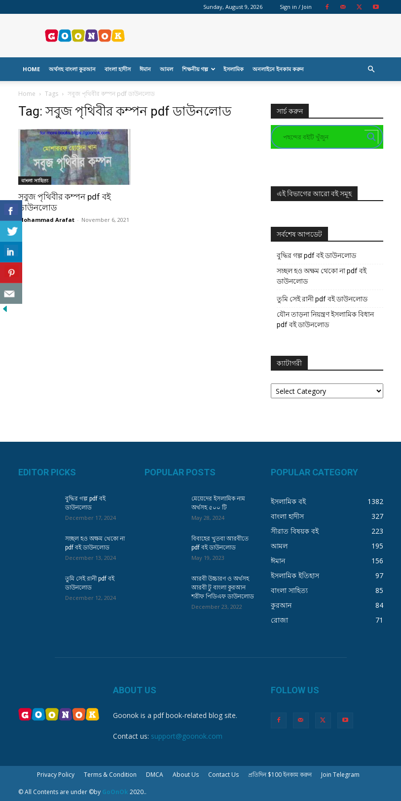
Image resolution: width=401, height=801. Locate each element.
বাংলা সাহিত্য (34, 180)
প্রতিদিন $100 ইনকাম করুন (280, 774)
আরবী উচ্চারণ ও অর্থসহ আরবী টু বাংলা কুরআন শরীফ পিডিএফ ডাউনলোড (222, 587)
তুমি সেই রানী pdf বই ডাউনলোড (322, 299)
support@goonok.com (186, 736)
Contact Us (223, 774)
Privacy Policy (55, 774)
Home (31, 69)
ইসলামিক (233, 69)
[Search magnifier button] (371, 137)
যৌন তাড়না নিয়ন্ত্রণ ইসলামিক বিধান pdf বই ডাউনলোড (325, 319)
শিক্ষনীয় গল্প (199, 69)
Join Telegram (340, 774)
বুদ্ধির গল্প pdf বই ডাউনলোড (316, 255)
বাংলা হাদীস (118, 69)
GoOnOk (115, 792)
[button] (371, 69)
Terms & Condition (110, 774)
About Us (186, 774)
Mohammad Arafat (46, 219)
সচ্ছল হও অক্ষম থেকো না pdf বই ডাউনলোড (321, 276)
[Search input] (322, 137)
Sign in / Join (296, 6)
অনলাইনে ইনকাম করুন (278, 69)
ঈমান (145, 69)
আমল (166, 69)
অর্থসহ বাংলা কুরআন (72, 69)
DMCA (154, 774)
